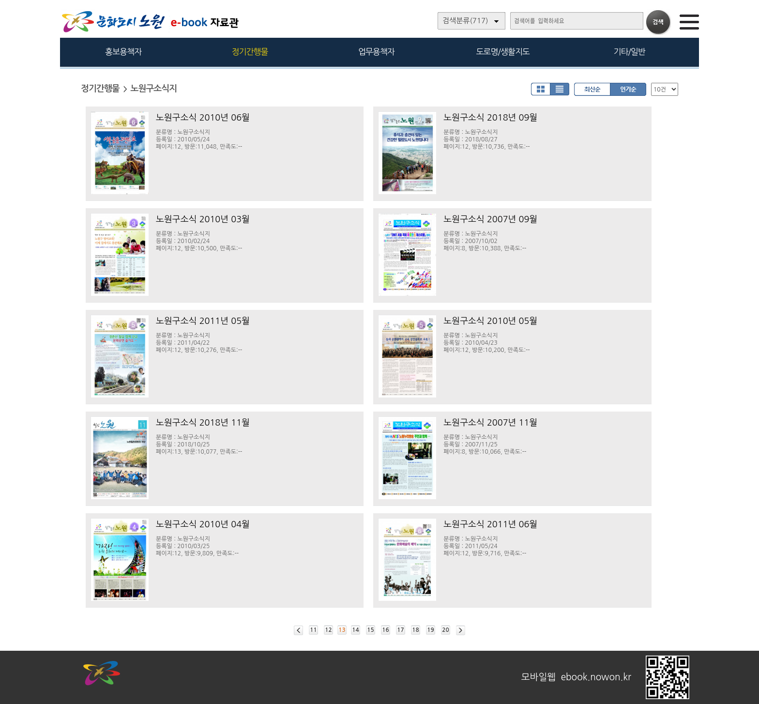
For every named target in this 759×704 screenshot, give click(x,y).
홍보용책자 (123, 51)
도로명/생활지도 (503, 51)
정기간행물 (250, 51)
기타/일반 (629, 51)
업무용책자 (376, 51)
